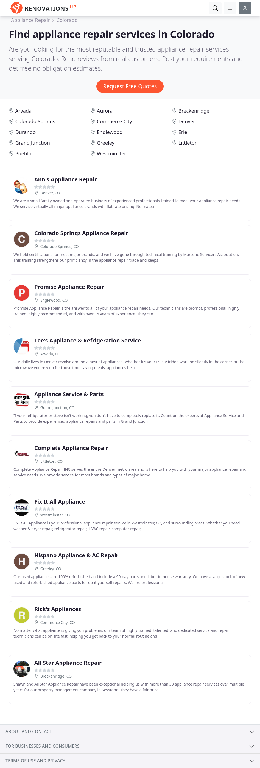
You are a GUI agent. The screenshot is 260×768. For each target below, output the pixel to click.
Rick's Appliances (57, 609)
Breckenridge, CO (56, 676)
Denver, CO (50, 192)
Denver (186, 121)
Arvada (23, 110)
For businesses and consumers (42, 746)
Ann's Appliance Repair (65, 179)
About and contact (28, 732)
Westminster (111, 153)
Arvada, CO (50, 353)
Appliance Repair (30, 20)
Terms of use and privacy (35, 761)
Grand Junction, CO (57, 407)
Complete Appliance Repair (71, 448)
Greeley (105, 142)
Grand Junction (32, 142)
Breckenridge (193, 110)
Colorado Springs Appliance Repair (81, 233)
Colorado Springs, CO (59, 246)
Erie (182, 132)
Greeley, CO (50, 568)
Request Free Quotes (130, 86)
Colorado (67, 20)
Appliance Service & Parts (69, 394)
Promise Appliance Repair (69, 286)
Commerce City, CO (57, 622)
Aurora (105, 110)
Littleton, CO (51, 461)
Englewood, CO (54, 300)
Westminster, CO (55, 515)
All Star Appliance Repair (68, 662)
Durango (25, 132)
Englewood (110, 132)
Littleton (188, 142)
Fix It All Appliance (59, 501)
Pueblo (23, 153)
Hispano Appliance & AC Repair (76, 555)
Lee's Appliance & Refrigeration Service (87, 340)
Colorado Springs (35, 121)
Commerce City (114, 121)
